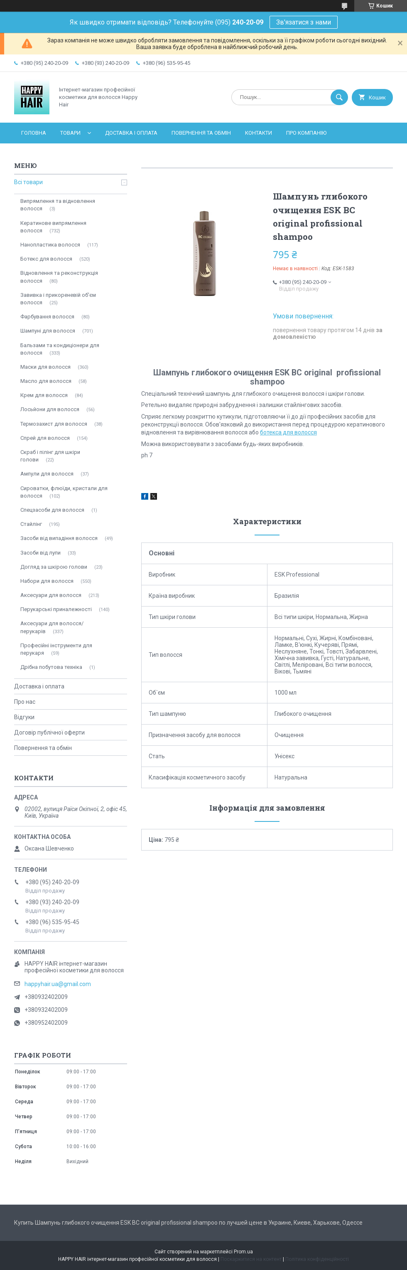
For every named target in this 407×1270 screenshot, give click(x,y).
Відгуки (24, 717)
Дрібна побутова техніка (51, 667)
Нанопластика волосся (50, 245)
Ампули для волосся (47, 474)
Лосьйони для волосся (49, 409)
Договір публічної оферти (49, 732)
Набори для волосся (47, 581)
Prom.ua (243, 1252)
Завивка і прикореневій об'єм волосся (58, 299)
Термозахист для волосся (53, 424)
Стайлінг (31, 524)
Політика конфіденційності (317, 1259)
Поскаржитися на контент (251, 1259)
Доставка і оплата (131, 133)
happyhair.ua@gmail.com (58, 984)
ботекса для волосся (288, 432)
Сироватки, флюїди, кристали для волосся (64, 492)
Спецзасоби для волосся (52, 510)
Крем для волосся (44, 395)
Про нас (24, 701)
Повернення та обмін (201, 133)
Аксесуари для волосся (50, 595)
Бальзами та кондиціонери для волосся (59, 349)
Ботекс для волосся (46, 259)
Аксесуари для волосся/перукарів (51, 627)
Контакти (258, 133)
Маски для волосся (45, 367)
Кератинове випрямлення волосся (53, 227)
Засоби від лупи (40, 553)
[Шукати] (339, 97)
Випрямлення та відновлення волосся (57, 205)
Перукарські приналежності (56, 609)
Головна (33, 133)
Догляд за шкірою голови (53, 567)
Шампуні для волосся (47, 331)
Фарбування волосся (47, 316)
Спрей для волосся (45, 438)
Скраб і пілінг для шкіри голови (50, 456)
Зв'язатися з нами (303, 22)
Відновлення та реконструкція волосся (59, 277)
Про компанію (306, 133)
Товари (70, 133)
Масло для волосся (45, 381)
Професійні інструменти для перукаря (56, 649)
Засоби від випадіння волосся (59, 538)
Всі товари (28, 182)
